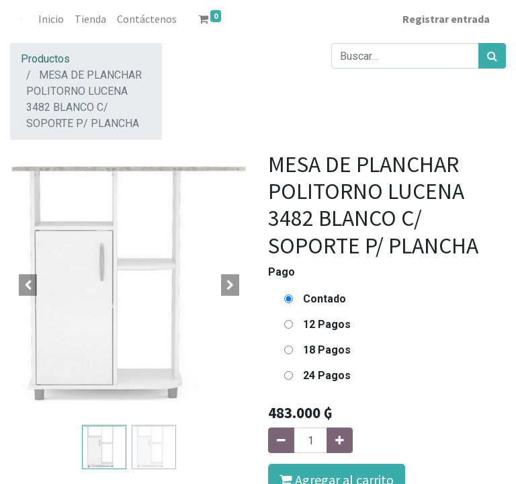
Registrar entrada (446, 19)
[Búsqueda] (492, 56)
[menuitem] (51, 18)
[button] (28, 285)
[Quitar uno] (281, 440)
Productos (45, 58)
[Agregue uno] (340, 440)
